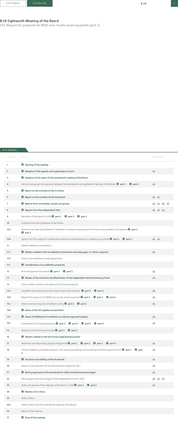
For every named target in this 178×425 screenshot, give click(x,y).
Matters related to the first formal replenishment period (52, 336)
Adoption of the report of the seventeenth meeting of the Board (56, 177)
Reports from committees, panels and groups (47, 203)
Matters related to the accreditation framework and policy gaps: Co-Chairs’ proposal (66, 252)
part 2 (136, 184)
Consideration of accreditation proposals (45, 264)
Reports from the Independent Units (43, 210)
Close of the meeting (35, 417)
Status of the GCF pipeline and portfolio (44, 310)
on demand (40, 3)
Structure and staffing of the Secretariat (44, 359)
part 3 (84, 216)
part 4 (101, 323)
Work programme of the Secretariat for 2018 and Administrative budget (60, 372)
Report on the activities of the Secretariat (45, 197)
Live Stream (13, 3)
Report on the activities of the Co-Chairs (44, 190)
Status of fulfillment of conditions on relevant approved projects (56, 316)
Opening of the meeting (36, 164)
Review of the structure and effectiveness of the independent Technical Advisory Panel (67, 277)
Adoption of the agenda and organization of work (49, 171)
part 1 (123, 184)
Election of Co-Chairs (35, 391)
